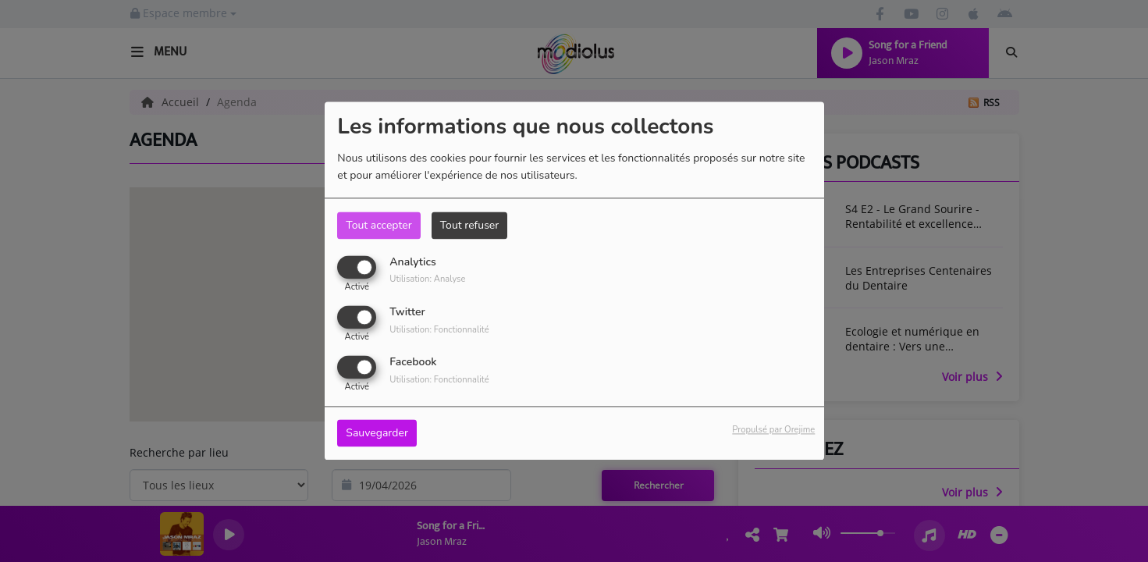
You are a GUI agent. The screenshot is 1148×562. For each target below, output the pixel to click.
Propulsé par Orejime (773, 430)
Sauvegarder (377, 433)
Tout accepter (378, 225)
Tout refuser (469, 225)
